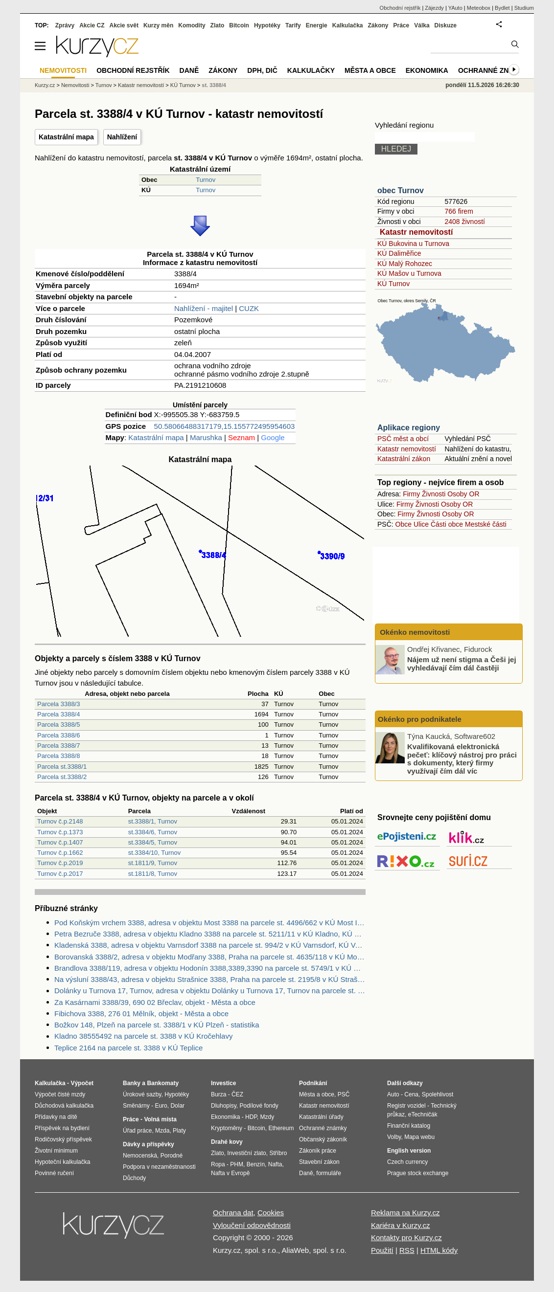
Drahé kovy (227, 1141)
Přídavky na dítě (56, 1117)
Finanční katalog (408, 1125)
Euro (161, 1105)
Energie (316, 25)
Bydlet (502, 8)
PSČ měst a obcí (403, 439)
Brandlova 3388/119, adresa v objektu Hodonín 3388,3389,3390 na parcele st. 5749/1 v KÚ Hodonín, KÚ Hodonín (210, 968)
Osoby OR (463, 494)
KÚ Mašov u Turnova (409, 273)
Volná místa (160, 1119)
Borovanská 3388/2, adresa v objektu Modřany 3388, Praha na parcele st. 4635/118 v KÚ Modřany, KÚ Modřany (210, 957)
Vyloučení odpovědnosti (252, 1225)
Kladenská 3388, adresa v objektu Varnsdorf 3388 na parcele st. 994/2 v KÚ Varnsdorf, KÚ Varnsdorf (210, 945)
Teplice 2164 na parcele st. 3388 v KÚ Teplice (128, 1048)
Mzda (162, 1130)
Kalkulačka (347, 25)
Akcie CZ (91, 25)
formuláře (328, 1173)
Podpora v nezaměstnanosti (159, 1166)
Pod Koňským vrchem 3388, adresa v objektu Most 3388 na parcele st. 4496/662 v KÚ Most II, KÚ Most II (210, 922)
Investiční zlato (246, 1153)
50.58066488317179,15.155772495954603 (224, 426)
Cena (411, 1094)
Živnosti (433, 494)
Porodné (172, 1155)
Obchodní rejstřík (400, 8)
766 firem (458, 211)
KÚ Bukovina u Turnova (413, 243)
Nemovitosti (75, 85)
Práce (401, 25)
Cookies (270, 1212)
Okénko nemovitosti (414, 632)
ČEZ (237, 1094)
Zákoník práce (317, 1150)
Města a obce (370, 70)
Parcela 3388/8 (58, 755)
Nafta (275, 1164)
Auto (393, 1094)
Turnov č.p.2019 (60, 863)
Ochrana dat (233, 1212)
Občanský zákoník (323, 1139)
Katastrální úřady (321, 1117)
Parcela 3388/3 (58, 704)
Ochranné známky (493, 70)
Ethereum (281, 1128)
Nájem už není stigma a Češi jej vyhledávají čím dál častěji (461, 663)
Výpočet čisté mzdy (60, 1094)
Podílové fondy (258, 1105)
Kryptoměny (226, 1128)
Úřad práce (137, 1130)
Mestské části (486, 524)
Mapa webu (419, 1137)
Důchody (134, 1178)
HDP (251, 1117)
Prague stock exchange (417, 1173)
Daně (189, 70)
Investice (223, 1083)
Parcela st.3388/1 (62, 766)
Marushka (206, 437)
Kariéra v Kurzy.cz (400, 1225)
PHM (236, 1164)
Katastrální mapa (66, 137)
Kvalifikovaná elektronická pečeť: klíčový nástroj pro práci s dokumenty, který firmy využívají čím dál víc (462, 758)
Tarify (293, 25)
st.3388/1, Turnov (152, 821)
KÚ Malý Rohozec (404, 263)
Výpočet (81, 1083)
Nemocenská (140, 1155)
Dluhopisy (223, 1105)
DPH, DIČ (262, 70)
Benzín (256, 1164)
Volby (394, 1137)
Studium (524, 8)
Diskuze (446, 25)
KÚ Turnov (393, 284)
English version (409, 1150)
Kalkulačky (311, 70)
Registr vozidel (406, 1105)
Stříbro (278, 1153)
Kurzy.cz (45, 85)
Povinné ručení (54, 1173)
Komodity (191, 25)
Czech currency (407, 1161)
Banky (131, 1083)
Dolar (177, 1105)
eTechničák (423, 1114)
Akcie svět (124, 25)
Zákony (378, 25)
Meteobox (478, 8)
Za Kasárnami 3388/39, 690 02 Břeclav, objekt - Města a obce (154, 1002)
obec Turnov (400, 190)
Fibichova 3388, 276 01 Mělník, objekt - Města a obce (141, 1013)
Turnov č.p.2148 (60, 821)
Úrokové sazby (142, 1094)
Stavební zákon (319, 1161)
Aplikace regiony (408, 427)
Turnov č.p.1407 (60, 842)
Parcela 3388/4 (58, 714)
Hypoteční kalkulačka (62, 1161)
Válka (421, 25)
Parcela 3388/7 (58, 745)
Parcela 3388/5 (58, 724)
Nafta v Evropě (230, 1173)
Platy (179, 1130)
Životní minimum (56, 1150)
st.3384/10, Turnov (154, 852)
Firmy (411, 494)
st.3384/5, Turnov (152, 842)
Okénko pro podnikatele (420, 719)
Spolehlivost (438, 1094)
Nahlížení (122, 137)
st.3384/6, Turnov (152, 832)
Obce (403, 524)
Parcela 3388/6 (58, 735)
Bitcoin (239, 25)
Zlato (217, 25)
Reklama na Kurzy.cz (405, 1212)
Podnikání (313, 1083)
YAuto (455, 8)
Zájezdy (434, 8)
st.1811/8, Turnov (152, 873)
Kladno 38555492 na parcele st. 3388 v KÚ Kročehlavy (143, 1036)
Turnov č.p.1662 (60, 852)
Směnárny (136, 1105)
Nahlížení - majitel (203, 308)
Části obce (447, 524)
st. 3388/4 (214, 85)
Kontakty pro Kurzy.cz (406, 1237)
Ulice (421, 524)
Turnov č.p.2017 (60, 873)
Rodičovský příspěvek (63, 1139)
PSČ (344, 1094)
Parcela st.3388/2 (62, 776)
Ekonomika (427, 70)
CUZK (249, 308)
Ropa (218, 1164)
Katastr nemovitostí (416, 232)
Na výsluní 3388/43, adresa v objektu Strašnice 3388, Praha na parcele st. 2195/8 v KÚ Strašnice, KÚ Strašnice (210, 979)
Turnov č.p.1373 (60, 832)
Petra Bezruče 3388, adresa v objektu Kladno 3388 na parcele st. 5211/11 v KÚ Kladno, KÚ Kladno (210, 934)
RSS (407, 1250)
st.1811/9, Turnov (152, 863)
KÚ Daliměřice (399, 253)
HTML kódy (439, 1250)
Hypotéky (267, 25)
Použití (382, 1250)
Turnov (205, 179)
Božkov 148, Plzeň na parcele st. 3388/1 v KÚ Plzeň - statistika (156, 1025)
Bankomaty (163, 1083)
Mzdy (267, 1117)
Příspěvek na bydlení (62, 1128)
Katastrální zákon (403, 459)
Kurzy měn (158, 25)
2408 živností (464, 221)
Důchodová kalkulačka (64, 1105)
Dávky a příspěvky (148, 1144)
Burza (218, 1094)
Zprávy (64, 25)
